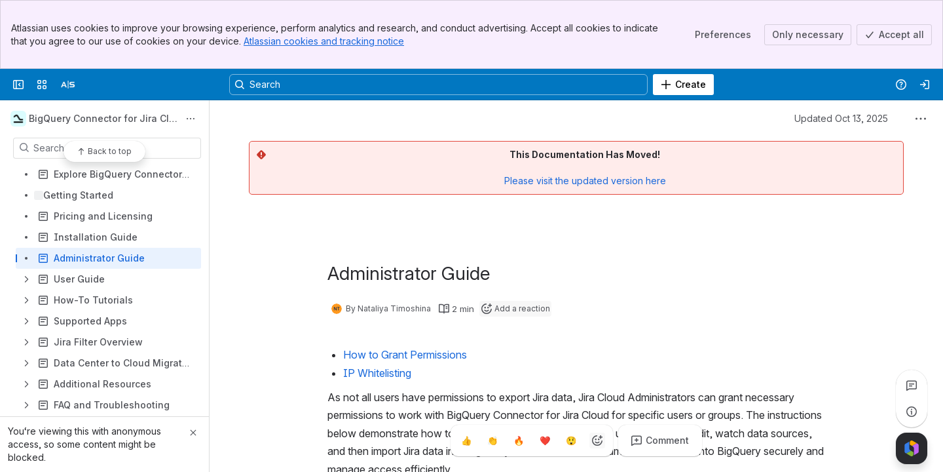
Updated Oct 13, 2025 (841, 118)
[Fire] (518, 440)
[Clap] (492, 440)
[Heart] (544, 440)
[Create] (683, 84)
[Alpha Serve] (68, 84)
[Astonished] (571, 440)
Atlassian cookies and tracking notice (324, 41)
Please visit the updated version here (585, 180)
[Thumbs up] (466, 440)
